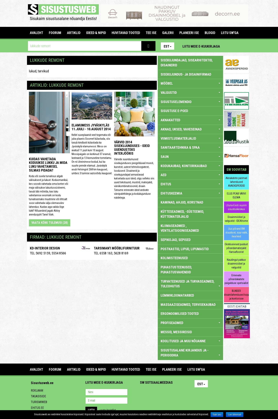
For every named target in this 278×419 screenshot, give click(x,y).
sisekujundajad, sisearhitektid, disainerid (187, 62)
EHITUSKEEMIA (190, 193)
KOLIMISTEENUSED (174, 258)
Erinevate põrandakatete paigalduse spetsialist (236, 279)
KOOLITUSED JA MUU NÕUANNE (190, 341)
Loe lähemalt (234, 414)
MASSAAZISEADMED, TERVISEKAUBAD (188, 305)
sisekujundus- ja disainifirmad (186, 74)
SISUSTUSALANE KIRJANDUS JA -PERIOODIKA (190, 352)
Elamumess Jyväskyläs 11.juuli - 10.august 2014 (91, 127)
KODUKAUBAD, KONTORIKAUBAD (190, 166)
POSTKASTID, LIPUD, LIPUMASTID (185, 249)
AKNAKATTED (190, 120)
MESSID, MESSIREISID (176, 332)
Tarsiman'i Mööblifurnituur (117, 248)
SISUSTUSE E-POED (174, 111)
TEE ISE (151, 33)
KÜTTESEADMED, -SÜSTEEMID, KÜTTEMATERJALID (182, 214)
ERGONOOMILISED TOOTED (180, 314)
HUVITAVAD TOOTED (126, 33)
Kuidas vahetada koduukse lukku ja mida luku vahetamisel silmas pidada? (48, 164)
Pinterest (228, 46)
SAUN (190, 157)
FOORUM (55, 33)
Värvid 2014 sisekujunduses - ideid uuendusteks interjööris (132, 147)
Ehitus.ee (37, 408)
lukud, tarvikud (39, 71)
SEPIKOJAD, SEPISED (176, 240)
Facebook (236, 46)
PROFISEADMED (190, 323)
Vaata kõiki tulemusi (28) (49, 222)
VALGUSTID (190, 93)
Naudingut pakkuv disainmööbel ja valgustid (236, 263)
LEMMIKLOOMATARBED (177, 295)
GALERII (168, 33)
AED (190, 175)
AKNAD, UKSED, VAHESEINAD (190, 129)
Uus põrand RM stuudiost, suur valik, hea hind (236, 232)
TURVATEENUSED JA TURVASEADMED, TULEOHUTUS (190, 283)
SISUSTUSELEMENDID (190, 102)
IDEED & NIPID (96, 33)
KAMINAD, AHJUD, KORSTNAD (182, 202)
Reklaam (37, 390)
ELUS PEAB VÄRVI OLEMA (236, 195)
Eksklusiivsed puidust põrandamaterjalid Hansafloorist (236, 248)
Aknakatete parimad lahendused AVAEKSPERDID (236, 182)
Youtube (245, 46)
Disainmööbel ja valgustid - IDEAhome (236, 218)
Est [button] (167, 46)
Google (176, 392)
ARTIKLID (73, 33)
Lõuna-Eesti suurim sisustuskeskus (236, 207)
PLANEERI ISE (189, 33)
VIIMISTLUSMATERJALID (190, 138)
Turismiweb (39, 402)
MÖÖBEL (190, 83)
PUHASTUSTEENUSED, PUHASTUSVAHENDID (176, 269)
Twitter (168, 392)
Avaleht (36, 33)
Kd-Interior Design (45, 248)
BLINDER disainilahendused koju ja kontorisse (236, 294)
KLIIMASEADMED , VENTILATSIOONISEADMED (180, 228)
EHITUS (190, 184)
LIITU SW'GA (230, 33)
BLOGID (210, 33)
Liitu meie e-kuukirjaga (201, 46)
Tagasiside (38, 396)
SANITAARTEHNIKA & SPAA (190, 147)
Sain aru (217, 414)
